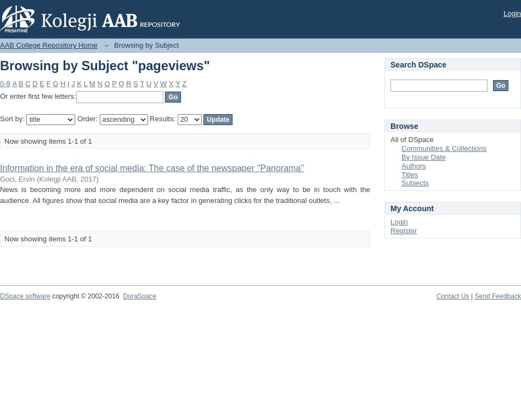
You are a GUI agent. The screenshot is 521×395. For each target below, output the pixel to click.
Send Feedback (497, 296)
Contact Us (453, 296)
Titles (409, 175)
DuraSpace (139, 296)
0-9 (5, 84)
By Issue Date (423, 157)
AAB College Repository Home (49, 45)
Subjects (415, 183)
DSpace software (25, 296)
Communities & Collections (443, 148)
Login (512, 13)
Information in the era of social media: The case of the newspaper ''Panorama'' (152, 168)
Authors (413, 166)
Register (403, 231)
